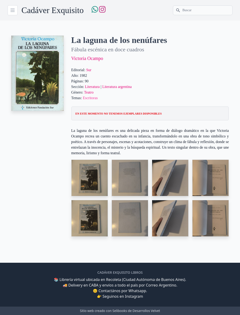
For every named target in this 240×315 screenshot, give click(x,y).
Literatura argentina (117, 87)
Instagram (134, 296)
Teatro (89, 92)
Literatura (92, 87)
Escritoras (90, 98)
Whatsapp (137, 290)
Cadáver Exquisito (52, 10)
